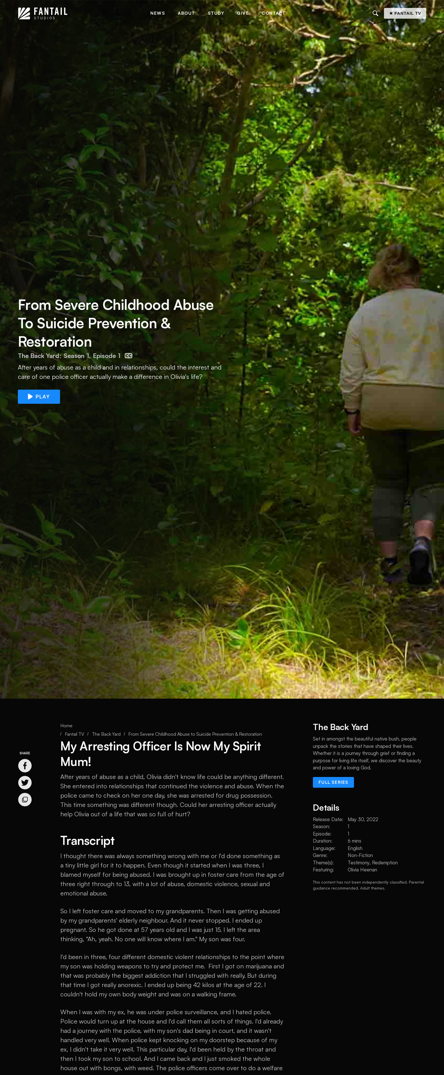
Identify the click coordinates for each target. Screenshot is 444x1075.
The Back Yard (106, 734)
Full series (333, 782)
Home (66, 725)
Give (243, 13)
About (186, 13)
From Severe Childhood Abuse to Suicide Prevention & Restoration (195, 734)
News (157, 13)
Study (216, 13)
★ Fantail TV (405, 13)
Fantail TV (74, 734)
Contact (274, 13)
